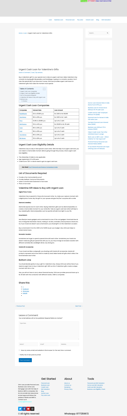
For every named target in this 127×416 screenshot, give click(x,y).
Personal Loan (70, 20)
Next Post (79, 306)
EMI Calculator (106, 20)
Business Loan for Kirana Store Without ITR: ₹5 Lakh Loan (97, 109)
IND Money (23, 138)
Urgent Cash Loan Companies (29, 91)
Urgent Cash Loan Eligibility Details (31, 93)
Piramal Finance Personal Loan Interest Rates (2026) (97, 143)
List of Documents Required (29, 95)
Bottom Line (24, 99)
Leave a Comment (25, 72)
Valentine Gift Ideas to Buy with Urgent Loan (34, 97)
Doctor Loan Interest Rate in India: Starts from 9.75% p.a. (99, 104)
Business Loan (58, 20)
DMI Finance (23, 124)
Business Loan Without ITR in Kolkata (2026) (97, 128)
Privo (21, 121)
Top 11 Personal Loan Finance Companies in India (44, 167)
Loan (50, 20)
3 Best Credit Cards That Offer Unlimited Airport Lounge (97, 133)
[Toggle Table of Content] (45, 89)
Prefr (21, 131)
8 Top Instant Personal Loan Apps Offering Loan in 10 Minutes (98, 148)
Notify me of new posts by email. (30, 356)
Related (25, 101)
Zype (21, 128)
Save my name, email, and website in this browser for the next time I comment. (46, 351)
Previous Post (20, 306)
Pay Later (80, 20)
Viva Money (23, 135)
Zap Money (23, 117)
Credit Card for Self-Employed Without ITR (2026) (97, 114)
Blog (97, 20)
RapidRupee (23, 114)
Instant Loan (90, 20)
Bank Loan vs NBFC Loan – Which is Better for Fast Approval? (98, 138)
